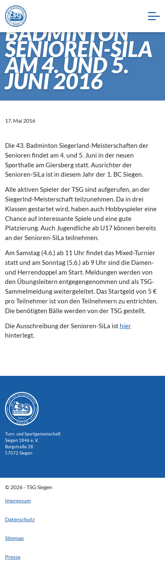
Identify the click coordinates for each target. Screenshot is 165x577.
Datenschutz (20, 519)
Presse (12, 557)
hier (125, 326)
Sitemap (14, 538)
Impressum (18, 500)
